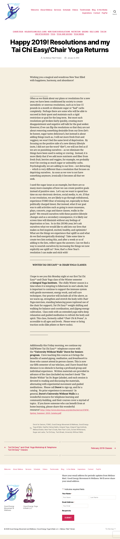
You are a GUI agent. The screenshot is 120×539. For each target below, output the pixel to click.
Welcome (35, 10)
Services (57, 10)
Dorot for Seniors (39, 425)
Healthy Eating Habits (57, 428)
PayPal (104, 13)
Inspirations (87, 13)
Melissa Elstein (45, 430)
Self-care (97, 32)
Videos (75, 10)
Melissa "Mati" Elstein (53, 59)
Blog (94, 10)
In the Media (102, 10)
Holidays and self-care (34, 32)
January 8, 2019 (74, 59)
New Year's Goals (58, 430)
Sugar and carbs (48, 433)
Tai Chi (107, 32)
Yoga (52, 35)
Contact (96, 13)
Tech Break (69, 433)
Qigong (86, 32)
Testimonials (85, 10)
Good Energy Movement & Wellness (66, 425)
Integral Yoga (71, 428)
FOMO (49, 425)
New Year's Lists (72, 430)
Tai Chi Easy (60, 433)
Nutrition (76, 32)
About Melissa (46, 10)
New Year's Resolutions (58, 32)
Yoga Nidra (81, 35)
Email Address (68, 506)
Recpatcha (66, 515)
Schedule (67, 10)
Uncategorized (41, 35)
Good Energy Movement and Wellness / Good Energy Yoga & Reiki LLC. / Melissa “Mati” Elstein (42, 533)
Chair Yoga (15, 32)
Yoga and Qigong (65, 35)
